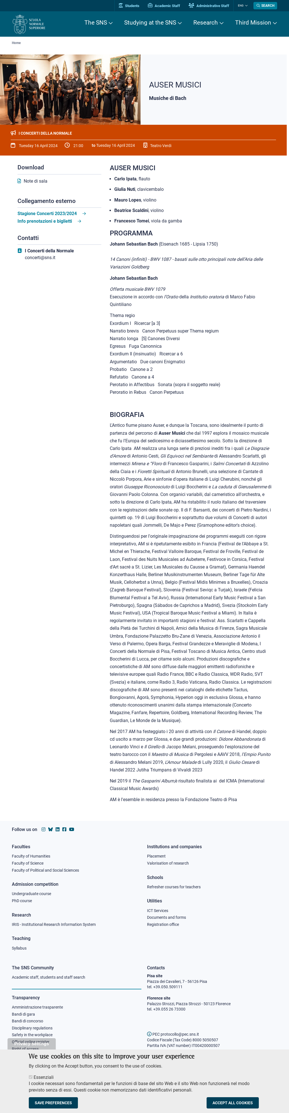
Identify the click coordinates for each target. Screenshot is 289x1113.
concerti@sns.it (40, 257)
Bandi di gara (23, 1014)
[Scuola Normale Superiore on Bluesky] (50, 829)
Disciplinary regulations (32, 1028)
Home (16, 43)
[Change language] (246, 6)
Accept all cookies (233, 1106)
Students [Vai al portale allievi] (129, 6)
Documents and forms (166, 917)
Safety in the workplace (32, 1035)
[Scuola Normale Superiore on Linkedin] (58, 829)
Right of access (25, 1049)
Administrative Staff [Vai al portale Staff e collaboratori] (209, 6)
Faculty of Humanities (31, 856)
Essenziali (44, 1081)
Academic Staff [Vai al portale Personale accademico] (164, 6)
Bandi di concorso (27, 1021)
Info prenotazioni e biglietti (44, 221)
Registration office (163, 924)
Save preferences (53, 1106)
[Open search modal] (265, 5)
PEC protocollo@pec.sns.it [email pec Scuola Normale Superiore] (173, 1034)
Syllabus (19, 948)
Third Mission (253, 22)
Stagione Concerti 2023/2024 (47, 213)
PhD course (22, 900)
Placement (156, 856)
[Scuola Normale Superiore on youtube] (71, 829)
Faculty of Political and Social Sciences (45, 870)
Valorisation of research (168, 863)
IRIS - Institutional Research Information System (54, 924)
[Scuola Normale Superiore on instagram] (43, 829)
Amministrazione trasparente (37, 1007)
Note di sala (35, 181)
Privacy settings (31, 1047)
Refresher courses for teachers (174, 887)
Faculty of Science (27, 863)
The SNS (95, 22)
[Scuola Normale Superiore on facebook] (64, 829)
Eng (241, 5)
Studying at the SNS (150, 22)
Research (205, 22)
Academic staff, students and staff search (48, 977)
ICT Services (157, 910)
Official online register (30, 1042)
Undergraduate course (31, 893)
